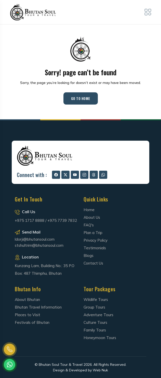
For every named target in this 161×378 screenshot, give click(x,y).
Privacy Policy (96, 240)
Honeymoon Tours (100, 337)
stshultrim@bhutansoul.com (39, 245)
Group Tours (94, 307)
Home (89, 209)
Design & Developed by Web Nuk (80, 370)
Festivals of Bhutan (32, 322)
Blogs (88, 255)
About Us (92, 217)
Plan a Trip (93, 232)
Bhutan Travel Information (38, 307)
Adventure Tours (98, 314)
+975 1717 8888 (29, 220)
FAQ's (89, 225)
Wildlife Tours (96, 299)
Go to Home (80, 98)
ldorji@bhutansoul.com (35, 239)
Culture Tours (95, 322)
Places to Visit (27, 314)
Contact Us (93, 263)
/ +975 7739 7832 (61, 220)
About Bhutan (27, 299)
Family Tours (95, 330)
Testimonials (95, 247)
